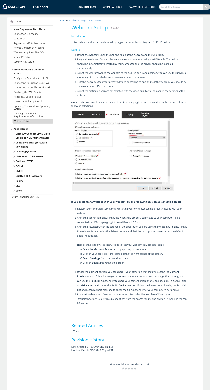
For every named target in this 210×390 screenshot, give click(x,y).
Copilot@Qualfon (25, 151)
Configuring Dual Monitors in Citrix (33, 78)
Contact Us (20, 38)
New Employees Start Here (29, 29)
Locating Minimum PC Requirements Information (28, 115)
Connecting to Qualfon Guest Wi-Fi (32, 83)
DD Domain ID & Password (30, 156)
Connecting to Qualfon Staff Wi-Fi (32, 87)
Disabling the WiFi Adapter (28, 92)
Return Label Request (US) (25, 196)
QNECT (19, 171)
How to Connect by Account (29, 47)
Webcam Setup (22, 121)
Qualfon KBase (86, 7)
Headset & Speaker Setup (27, 96)
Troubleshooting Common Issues (29, 71)
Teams (19, 180)
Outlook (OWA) (24, 161)
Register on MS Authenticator (30, 43)
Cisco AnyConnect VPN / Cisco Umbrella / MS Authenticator (32, 135)
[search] (181, 7)
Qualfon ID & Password (28, 176)
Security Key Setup (24, 61)
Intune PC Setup (22, 57)
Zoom (18, 190)
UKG (17, 185)
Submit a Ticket (113, 7)
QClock (19, 166)
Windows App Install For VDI (29, 52)
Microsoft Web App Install (28, 101)
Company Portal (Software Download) (31, 144)
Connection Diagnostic (26, 34)
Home (17, 21)
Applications (21, 129)
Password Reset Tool (142, 7)
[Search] (206, 7)
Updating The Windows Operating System (32, 107)
